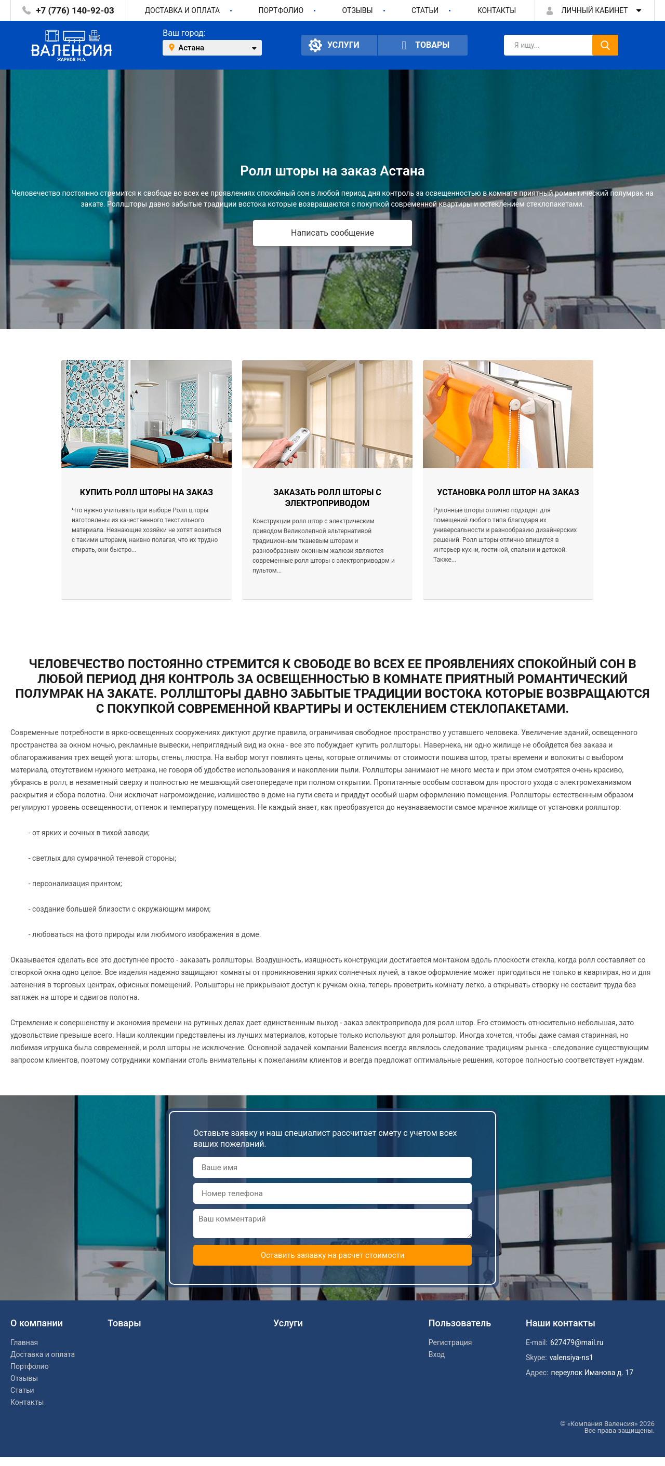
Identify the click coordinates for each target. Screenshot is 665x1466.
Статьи (424, 10)
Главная (24, 1342)
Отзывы (357, 10)
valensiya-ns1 (571, 1357)
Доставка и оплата (182, 10)
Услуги (334, 45)
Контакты (496, 10)
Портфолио (281, 10)
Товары (423, 45)
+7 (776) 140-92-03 (75, 10)
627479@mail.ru (577, 1342)
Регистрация (450, 1342)
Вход (437, 1354)
